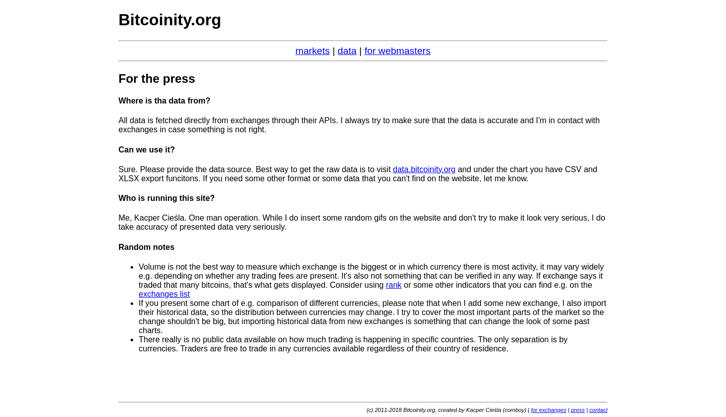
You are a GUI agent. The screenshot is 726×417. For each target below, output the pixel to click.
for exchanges (548, 410)
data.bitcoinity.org (424, 169)
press (577, 410)
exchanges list (164, 294)
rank (393, 285)
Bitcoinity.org (169, 20)
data (347, 50)
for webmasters (398, 50)
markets (312, 50)
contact (598, 410)
